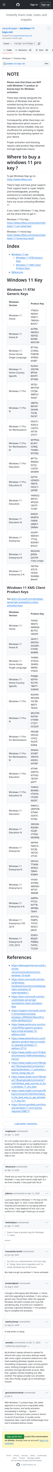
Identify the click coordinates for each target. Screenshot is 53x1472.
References (17, 272)
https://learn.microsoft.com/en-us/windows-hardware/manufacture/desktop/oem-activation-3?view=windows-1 (28, 986)
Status (32, 1455)
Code (7, 50)
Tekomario (10, 1166)
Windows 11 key (19, 254)
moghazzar (10, 1131)
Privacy (16, 1455)
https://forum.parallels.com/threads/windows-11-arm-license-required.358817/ (28, 1108)
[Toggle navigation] (4, 4)
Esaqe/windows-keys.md (22, 36)
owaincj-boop (11, 1321)
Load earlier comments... (26, 1123)
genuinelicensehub (14, 1392)
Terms (8, 1455)
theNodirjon (11, 1222)
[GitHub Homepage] (18, 1464)
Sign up (45, 4)
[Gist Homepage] (18, 4)
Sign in (34, 4)
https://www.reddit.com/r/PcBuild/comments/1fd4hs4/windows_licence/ (28, 1055)
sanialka (9, 1342)
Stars (42, 50)
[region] (26, 592)
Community (42, 1455)
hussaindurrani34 (13, 1251)
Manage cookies (33, 1458)
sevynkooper (10, 28)
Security (24, 1455)
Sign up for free (14, 1436)
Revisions (23, 50)
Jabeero (9, 1193)
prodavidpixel (11, 1283)
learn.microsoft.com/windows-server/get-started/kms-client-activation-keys (25, 602)
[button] (39, 44)
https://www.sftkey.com (19, 179)
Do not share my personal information (26, 1460)
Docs (15, 1458)
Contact (22, 1458)
